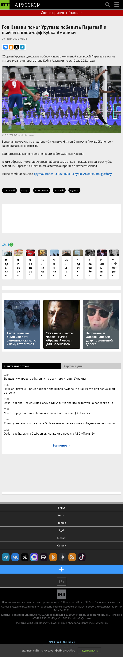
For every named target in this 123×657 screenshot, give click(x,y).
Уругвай (59, 190)
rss (72, 557)
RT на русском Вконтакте (15, 557)
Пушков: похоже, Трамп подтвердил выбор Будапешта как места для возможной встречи (59, 390)
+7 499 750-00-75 (43, 618)
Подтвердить (89, 650)
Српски (61, 545)
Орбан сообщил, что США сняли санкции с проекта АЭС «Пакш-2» (49, 433)
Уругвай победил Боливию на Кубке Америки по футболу (73, 174)
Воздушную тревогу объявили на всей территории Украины (45, 378)
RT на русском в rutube (44, 557)
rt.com (26, 606)
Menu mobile (117, 1)
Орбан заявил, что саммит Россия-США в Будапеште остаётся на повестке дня (58, 403)
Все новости (61, 445)
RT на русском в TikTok (82, 557)
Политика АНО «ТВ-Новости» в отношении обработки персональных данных (61, 623)
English (61, 507)
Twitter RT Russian (25, 557)
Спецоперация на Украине (61, 12)
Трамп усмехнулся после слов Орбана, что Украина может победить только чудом (59, 423)
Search (107, 1)
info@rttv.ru (84, 618)
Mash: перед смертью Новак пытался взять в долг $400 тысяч (47, 413)
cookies (70, 650)
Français (61, 522)
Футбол (74, 190)
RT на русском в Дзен (63, 557)
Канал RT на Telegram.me (6, 557)
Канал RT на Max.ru (34, 557)
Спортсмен (41, 190)
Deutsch (61, 515)
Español (61, 538)
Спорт (25, 190)
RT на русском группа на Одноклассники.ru (53, 557)
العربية (61, 530)
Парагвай (9, 190)
